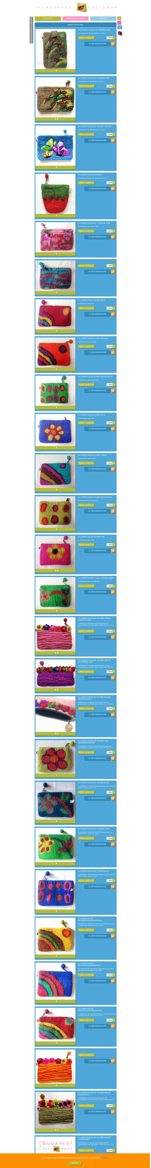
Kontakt (103, 18)
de (120, 27)
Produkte (47, 18)
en (119, 23)
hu (119, 18)
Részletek (104, 1158)
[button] (100, 44)
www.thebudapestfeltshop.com (31, 30)
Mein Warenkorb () (75, 18)
